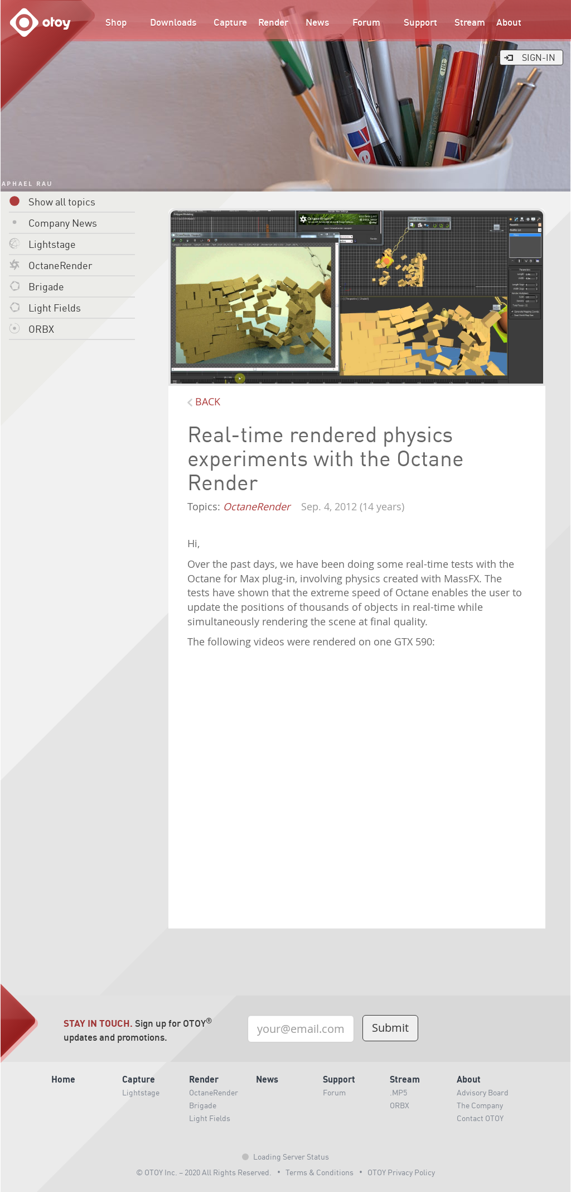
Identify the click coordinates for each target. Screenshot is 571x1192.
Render (273, 22)
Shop (116, 22)
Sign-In (529, 57)
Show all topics (52, 201)
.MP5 (398, 1092)
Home (63, 1079)
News (317, 22)
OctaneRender (51, 264)
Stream (469, 22)
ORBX (31, 328)
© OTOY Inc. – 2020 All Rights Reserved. (204, 1172)
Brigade (36, 286)
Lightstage (42, 243)
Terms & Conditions (320, 1172)
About (508, 22)
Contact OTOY (480, 1118)
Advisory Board (483, 1092)
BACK (203, 401)
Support (420, 22)
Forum (366, 22)
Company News (53, 222)
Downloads (173, 22)
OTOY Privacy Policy (401, 1172)
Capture (230, 22)
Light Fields (45, 307)
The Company (480, 1105)
